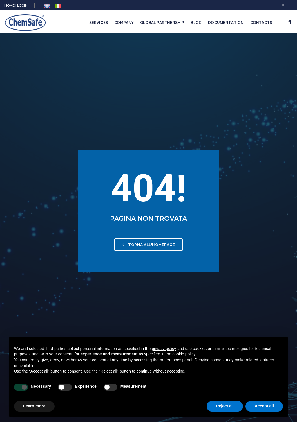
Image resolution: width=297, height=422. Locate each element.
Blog (196, 22)
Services (98, 22)
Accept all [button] (264, 406)
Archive (113, 303)
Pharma (113, 262)
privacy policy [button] (164, 348)
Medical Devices (123, 278)
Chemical (115, 238)
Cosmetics (117, 270)
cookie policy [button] (183, 354)
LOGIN (22, 5)
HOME (9, 5)
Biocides (115, 246)
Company (124, 22)
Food (111, 287)
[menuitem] (46, 6)
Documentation (226, 22)
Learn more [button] (34, 406)
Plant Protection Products (132, 254)
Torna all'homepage (148, 138)
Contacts (261, 22)
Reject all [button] (224, 406)
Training (114, 295)
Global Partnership (162, 22)
